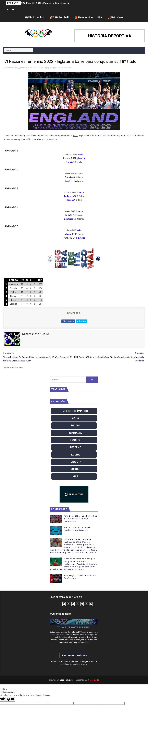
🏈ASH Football (59, 17)
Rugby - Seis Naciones (60, 68)
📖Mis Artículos (34, 17)
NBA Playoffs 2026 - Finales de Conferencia (45, 3)
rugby (46, 68)
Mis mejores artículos (74, 655)
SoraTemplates (67, 680)
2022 (75, 135)
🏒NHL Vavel (115, 17)
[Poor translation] (10, 699)
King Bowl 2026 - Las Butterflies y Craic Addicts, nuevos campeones (80, 518)
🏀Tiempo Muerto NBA (88, 17)
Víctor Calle (93, 680)
